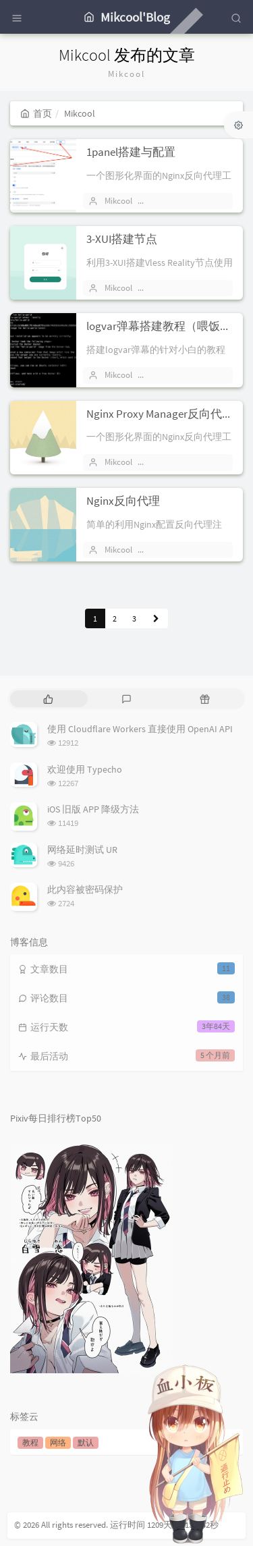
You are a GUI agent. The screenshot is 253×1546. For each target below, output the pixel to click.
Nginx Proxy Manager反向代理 (159, 413)
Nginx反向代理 (123, 500)
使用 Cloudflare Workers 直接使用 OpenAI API (140, 729)
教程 (30, 1442)
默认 (86, 1442)
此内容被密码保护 (85, 889)
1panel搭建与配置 (130, 151)
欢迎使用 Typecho (84, 769)
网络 (58, 1442)
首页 (36, 113)
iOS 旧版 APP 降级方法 (93, 809)
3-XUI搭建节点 (121, 238)
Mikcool (118, 200)
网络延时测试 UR (82, 850)
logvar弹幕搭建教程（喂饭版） (164, 326)
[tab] (48, 699)
